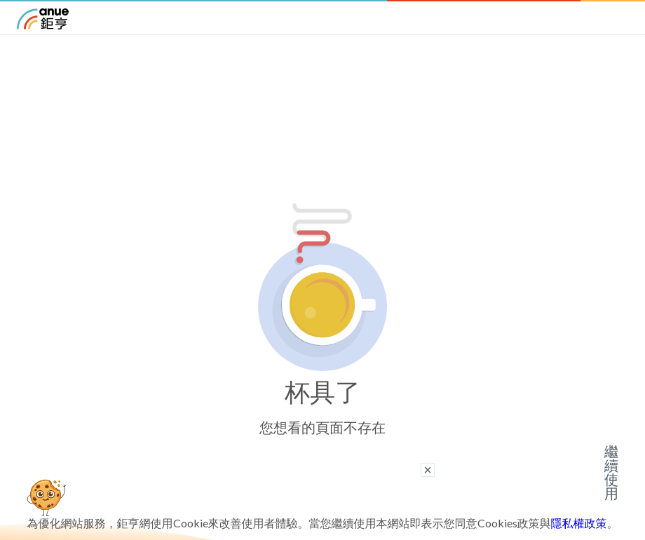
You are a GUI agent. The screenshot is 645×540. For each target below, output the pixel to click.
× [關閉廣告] (427, 470)
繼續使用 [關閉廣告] (611, 473)
